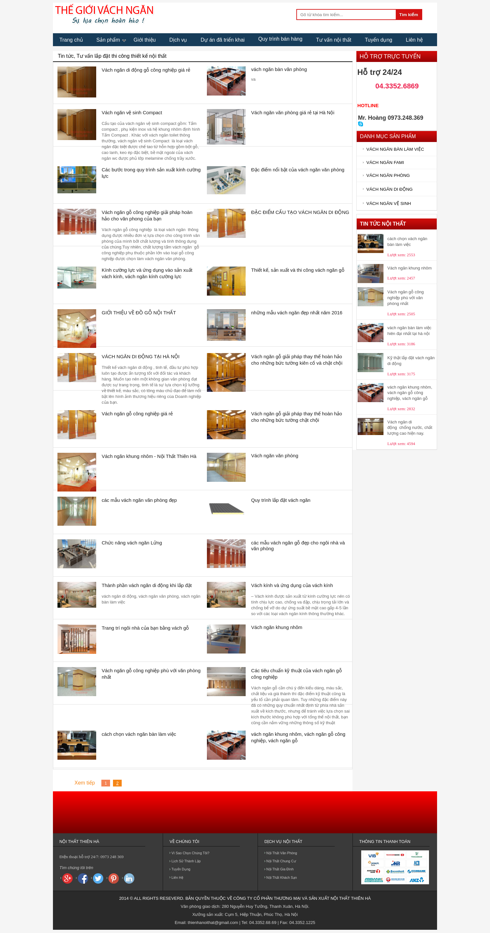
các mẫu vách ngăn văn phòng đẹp (139, 500)
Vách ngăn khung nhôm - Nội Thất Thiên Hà (149, 456)
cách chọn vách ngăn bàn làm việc (139, 734)
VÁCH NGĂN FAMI (385, 162)
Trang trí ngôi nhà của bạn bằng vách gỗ (145, 628)
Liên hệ (414, 40)
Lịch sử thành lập (185, 861)
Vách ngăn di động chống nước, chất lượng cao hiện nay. (409, 428)
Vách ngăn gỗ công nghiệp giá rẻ (137, 413)
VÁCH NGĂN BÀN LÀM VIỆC (395, 149)
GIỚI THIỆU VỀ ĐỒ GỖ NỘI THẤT (139, 312)
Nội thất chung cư (281, 861)
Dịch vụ (178, 40)
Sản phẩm (108, 40)
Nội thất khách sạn (281, 877)
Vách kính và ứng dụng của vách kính (292, 585)
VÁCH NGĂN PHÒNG (388, 175)
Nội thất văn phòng (281, 853)
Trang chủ (71, 40)
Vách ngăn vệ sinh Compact (132, 112)
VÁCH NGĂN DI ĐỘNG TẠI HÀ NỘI (140, 356)
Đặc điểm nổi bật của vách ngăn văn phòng (297, 169)
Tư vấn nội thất (333, 40)
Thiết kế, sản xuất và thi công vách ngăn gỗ (297, 270)
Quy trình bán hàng (280, 39)
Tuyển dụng (378, 40)
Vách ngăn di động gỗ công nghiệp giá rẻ (146, 70)
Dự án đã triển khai (222, 40)
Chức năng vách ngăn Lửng (132, 542)
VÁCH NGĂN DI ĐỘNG (389, 189)
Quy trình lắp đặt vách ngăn (281, 500)
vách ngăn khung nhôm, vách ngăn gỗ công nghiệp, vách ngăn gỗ (409, 393)
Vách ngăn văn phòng (274, 455)
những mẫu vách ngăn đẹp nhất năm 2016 (296, 312)
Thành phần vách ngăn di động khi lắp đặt (147, 585)
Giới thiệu (145, 40)
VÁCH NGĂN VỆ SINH (388, 203)
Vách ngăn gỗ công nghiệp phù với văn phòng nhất (405, 297)
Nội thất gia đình (280, 869)
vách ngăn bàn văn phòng (279, 69)
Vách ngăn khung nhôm (276, 627)
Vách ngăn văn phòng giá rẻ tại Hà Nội (292, 112)
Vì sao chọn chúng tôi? (190, 853)
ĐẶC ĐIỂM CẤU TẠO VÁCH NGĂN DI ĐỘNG (300, 212)
